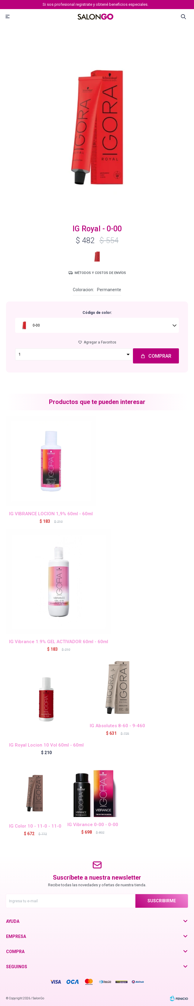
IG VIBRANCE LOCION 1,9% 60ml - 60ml (51, 513)
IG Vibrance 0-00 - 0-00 (92, 824)
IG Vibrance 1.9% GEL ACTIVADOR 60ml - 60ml (58, 641)
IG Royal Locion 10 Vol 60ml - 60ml (46, 745)
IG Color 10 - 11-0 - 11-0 (35, 826)
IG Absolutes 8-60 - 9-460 (117, 725)
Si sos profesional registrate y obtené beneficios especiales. (95, 4)
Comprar (159, 356)
